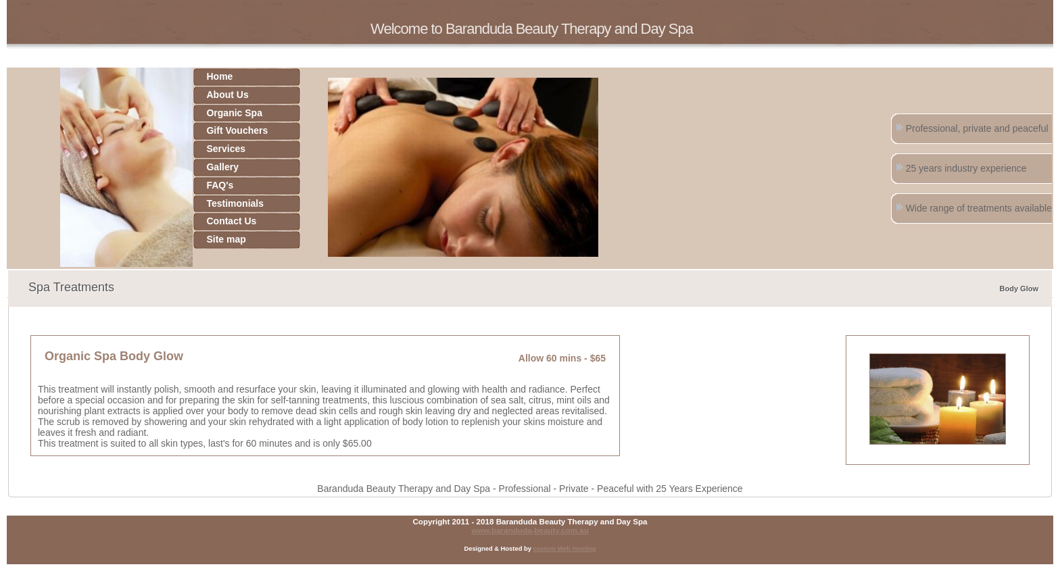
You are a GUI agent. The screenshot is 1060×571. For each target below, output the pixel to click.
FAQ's (219, 185)
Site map (225, 239)
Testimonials (235, 203)
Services (225, 148)
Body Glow (1019, 288)
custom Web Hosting (564, 548)
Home (219, 76)
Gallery (222, 167)
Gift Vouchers (237, 130)
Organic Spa (234, 112)
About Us (227, 94)
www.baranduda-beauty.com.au (530, 530)
